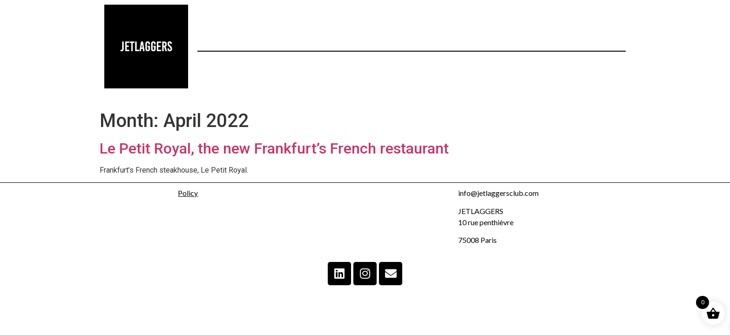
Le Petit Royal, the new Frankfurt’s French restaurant (274, 148)
